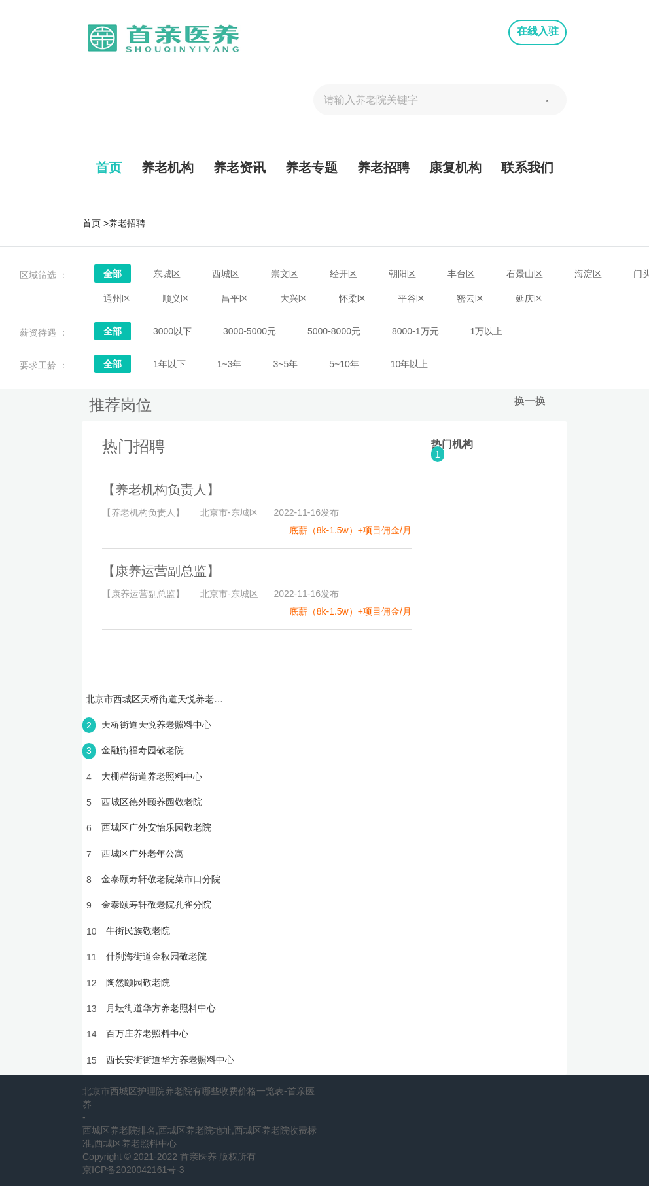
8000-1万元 (415, 331)
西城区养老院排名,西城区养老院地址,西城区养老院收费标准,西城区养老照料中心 (199, 1137)
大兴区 (293, 298)
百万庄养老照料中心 (147, 1033)
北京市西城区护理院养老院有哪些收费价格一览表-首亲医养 (198, 1097)
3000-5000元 (249, 331)
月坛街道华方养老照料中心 (161, 1008)
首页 (109, 167)
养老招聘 (383, 167)
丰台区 (461, 273)
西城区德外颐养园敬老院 (151, 802)
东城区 (167, 273)
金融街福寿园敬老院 (142, 750)
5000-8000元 (333, 331)
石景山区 (524, 273)
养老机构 (167, 167)
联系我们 (527, 167)
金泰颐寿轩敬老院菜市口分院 (160, 879)
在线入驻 (538, 31)
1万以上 (486, 331)
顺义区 (176, 298)
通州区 (117, 298)
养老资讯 (239, 167)
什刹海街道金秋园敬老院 (156, 956)
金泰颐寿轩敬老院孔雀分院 (156, 904)
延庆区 (529, 298)
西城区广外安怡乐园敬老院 (156, 827)
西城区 (225, 273)
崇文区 (284, 273)
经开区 (343, 273)
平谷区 (411, 298)
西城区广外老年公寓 (142, 853)
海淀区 (588, 273)
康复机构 (455, 167)
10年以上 (410, 364)
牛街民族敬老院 (138, 930)
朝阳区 (402, 273)
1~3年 (229, 364)
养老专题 (311, 167)
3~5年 (285, 364)
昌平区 (235, 298)
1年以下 (169, 364)
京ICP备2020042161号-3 (133, 1169)
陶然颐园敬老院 (138, 982)
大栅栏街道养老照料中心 (151, 776)
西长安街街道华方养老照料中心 (170, 1059)
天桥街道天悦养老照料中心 (156, 724)
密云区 (470, 298)
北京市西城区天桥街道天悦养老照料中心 (154, 699)
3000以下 (172, 331)
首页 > (95, 223)
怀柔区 (352, 298)
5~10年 (344, 364)
